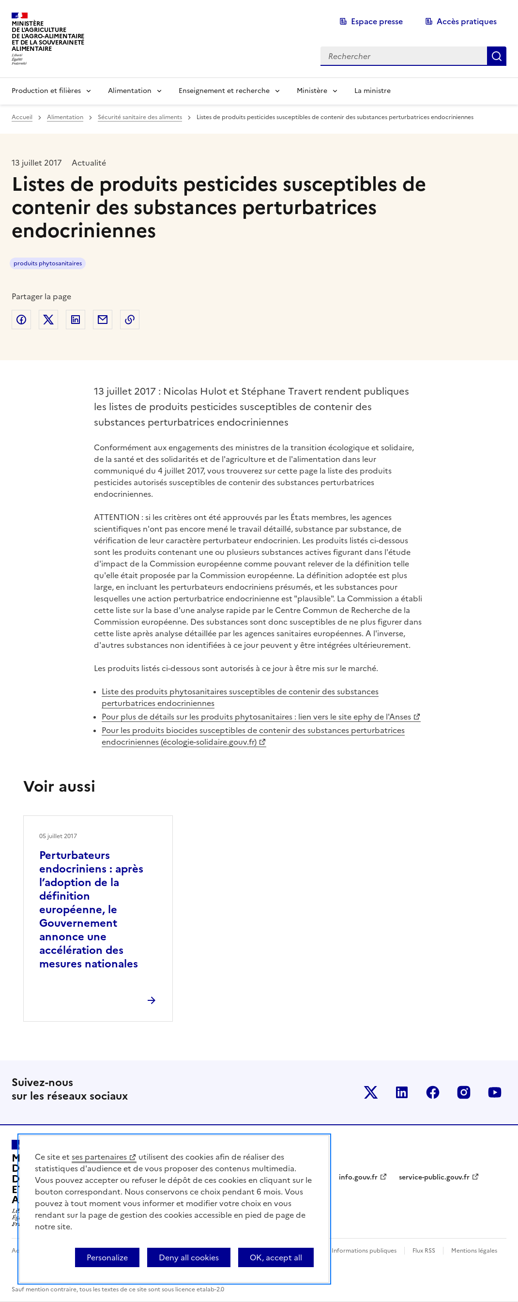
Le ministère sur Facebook (432, 1092)
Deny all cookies (189, 1257)
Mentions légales (474, 1250)
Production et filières (46, 91)
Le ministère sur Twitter (370, 1092)
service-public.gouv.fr (434, 1177)
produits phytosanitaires (48, 263)
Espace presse (377, 21)
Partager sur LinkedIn (75, 319)
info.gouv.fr (358, 1177)
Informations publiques (364, 1250)
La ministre (372, 91)
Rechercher (496, 56)
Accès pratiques (467, 21)
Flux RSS (423, 1250)
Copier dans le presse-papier (129, 319)
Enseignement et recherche (224, 91)
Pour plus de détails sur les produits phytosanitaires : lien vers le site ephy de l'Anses (256, 716)
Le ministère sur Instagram (463, 1092)
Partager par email (102, 319)
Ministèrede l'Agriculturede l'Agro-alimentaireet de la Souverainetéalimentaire (48, 36)
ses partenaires (99, 1157)
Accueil (22, 117)
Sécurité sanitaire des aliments (140, 117)
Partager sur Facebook (21, 319)
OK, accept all (276, 1257)
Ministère (312, 91)
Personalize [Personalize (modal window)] (107, 1257)
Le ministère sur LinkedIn (401, 1092)
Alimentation (130, 91)
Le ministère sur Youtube (494, 1092)
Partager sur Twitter (48, 319)
